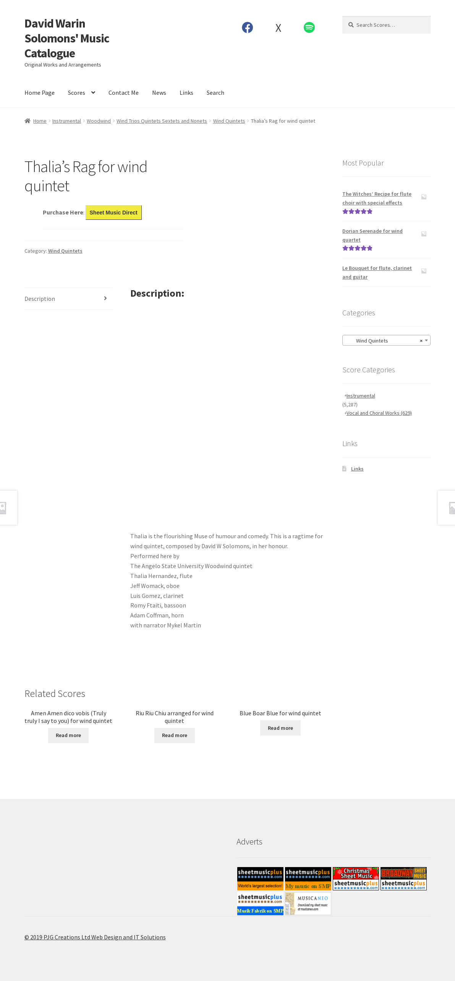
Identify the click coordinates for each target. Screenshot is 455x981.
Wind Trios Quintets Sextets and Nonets (162, 120)
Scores (76, 92)
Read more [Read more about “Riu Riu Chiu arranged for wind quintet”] (174, 735)
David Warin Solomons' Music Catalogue (66, 38)
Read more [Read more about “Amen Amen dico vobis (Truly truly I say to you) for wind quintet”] (68, 735)
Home (40, 120)
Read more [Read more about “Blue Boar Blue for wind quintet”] (280, 727)
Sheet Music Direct (114, 213)
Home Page (39, 92)
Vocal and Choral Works (379, 412)
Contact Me (123, 92)
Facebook (247, 27)
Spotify (309, 27)
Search (215, 92)
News (159, 92)
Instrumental (66, 120)
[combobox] (386, 340)
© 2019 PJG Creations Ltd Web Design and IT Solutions (95, 937)
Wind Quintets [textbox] (384, 340)
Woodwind (99, 120)
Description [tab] (39, 298)
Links (186, 92)
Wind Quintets (229, 120)
